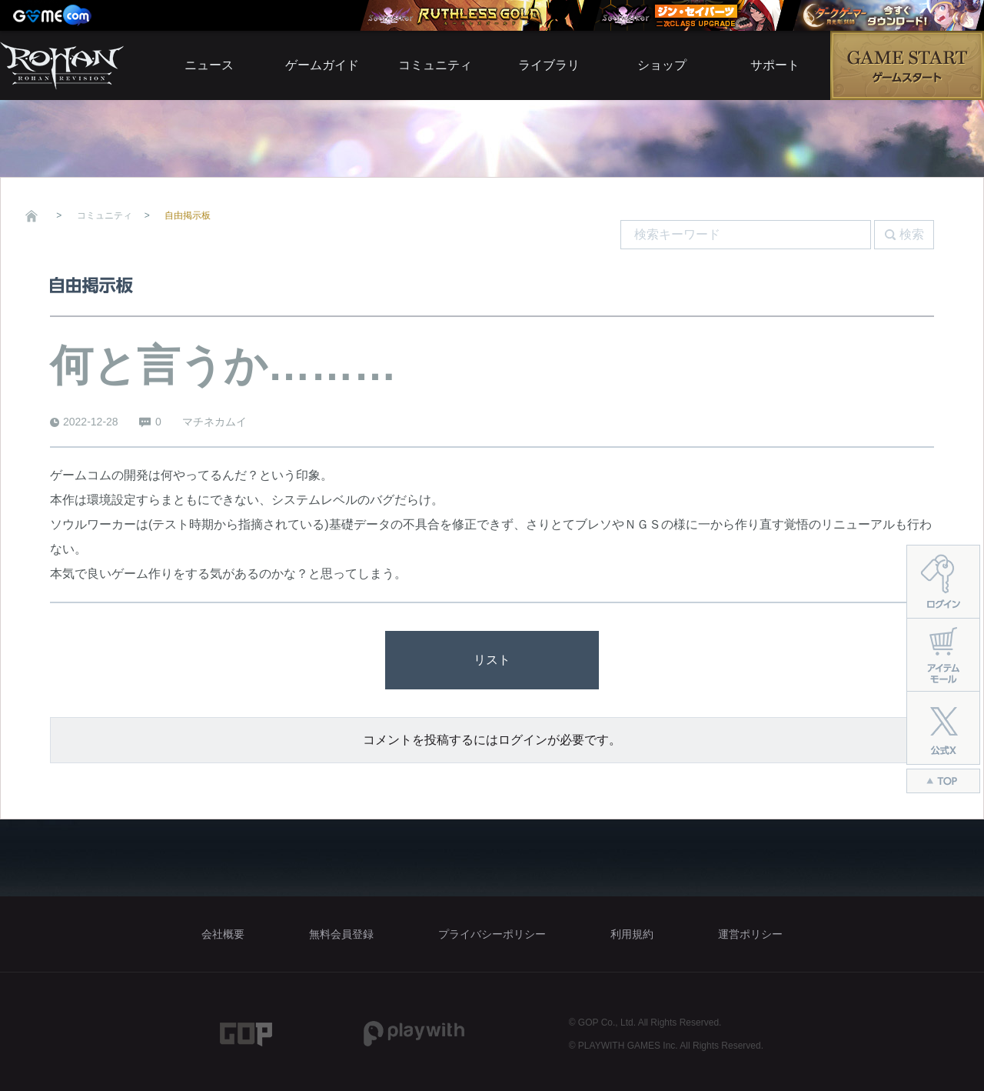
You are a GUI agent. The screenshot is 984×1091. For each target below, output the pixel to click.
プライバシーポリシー (492, 934)
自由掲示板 (188, 215)
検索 (911, 234)
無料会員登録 (341, 934)
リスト (492, 659)
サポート (775, 65)
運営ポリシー (750, 934)
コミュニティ (435, 65)
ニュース (209, 65)
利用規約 (631, 934)
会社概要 (222, 934)
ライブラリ (549, 65)
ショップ (661, 65)
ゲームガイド (322, 65)
